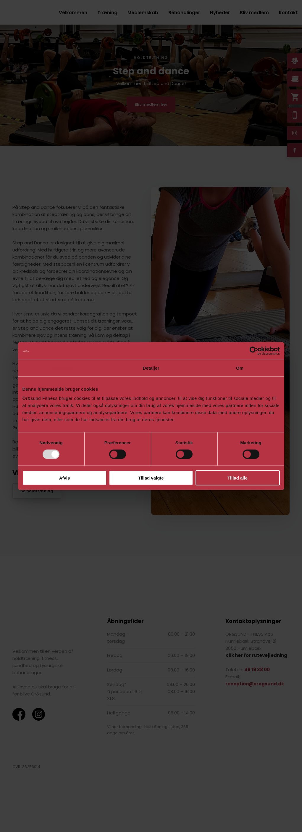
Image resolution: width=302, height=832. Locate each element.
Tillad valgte (151, 477)
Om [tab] (239, 367)
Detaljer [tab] (151, 367)
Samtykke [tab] (62, 367)
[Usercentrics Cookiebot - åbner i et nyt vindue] (254, 350)
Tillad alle (237, 477)
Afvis (64, 477)
